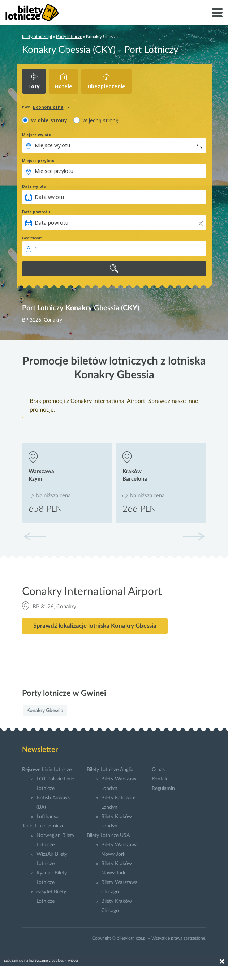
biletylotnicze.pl (37, 36)
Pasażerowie (32, 238)
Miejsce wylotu (36, 134)
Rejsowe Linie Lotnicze (47, 769)
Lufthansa (47, 816)
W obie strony (49, 120)
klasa (26, 107)
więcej (73, 960)
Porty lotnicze (69, 36)
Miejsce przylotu (38, 160)
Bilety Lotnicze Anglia (110, 769)
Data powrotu (36, 211)
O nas (158, 769)
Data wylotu (34, 186)
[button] (193, 536)
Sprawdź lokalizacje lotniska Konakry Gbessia (94, 626)
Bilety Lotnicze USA (108, 835)
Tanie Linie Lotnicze (43, 826)
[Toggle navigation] (217, 12)
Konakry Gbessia (44, 710)
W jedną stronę (100, 120)
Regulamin (163, 788)
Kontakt (160, 779)
